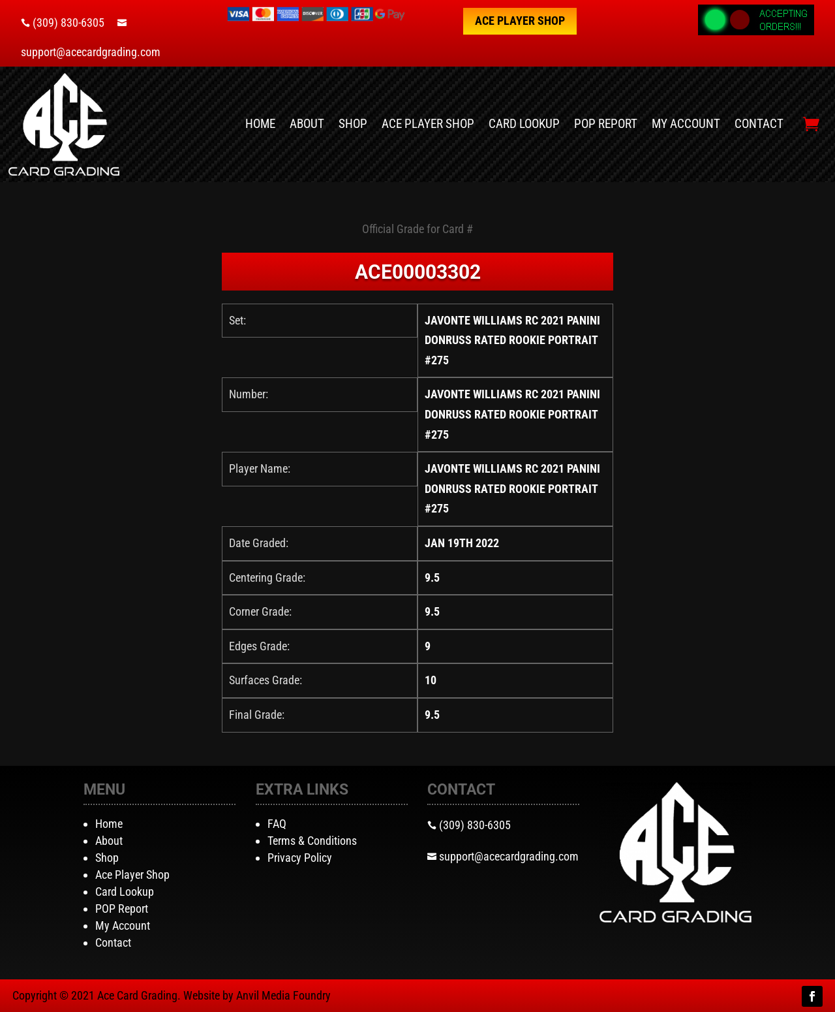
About (307, 123)
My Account (686, 123)
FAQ (276, 823)
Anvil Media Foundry (283, 995)
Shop (353, 123)
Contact (759, 123)
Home (260, 123)
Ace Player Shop (520, 20)
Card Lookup (524, 123)
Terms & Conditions (312, 840)
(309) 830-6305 (68, 22)
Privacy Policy (299, 857)
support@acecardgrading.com (90, 52)
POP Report (605, 123)
